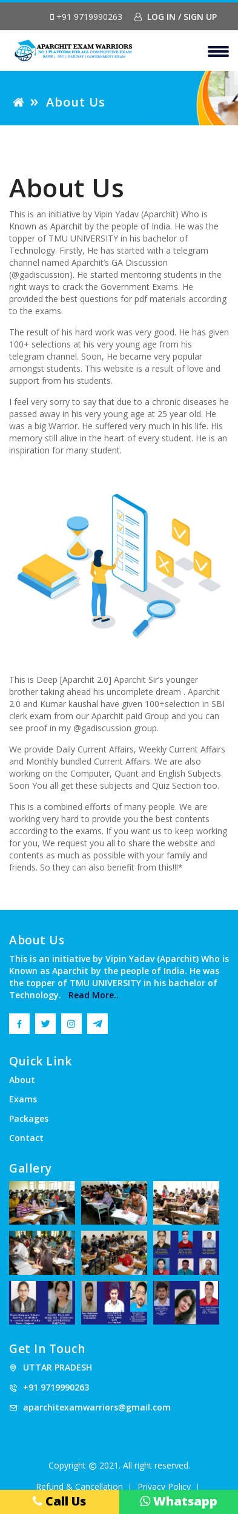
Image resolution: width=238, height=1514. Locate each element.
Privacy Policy (164, 1486)
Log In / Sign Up (175, 16)
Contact (26, 1138)
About (22, 1079)
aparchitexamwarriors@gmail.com (97, 1407)
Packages (28, 1118)
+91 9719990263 (86, 17)
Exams (23, 1099)
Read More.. (90, 995)
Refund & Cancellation (79, 1486)
